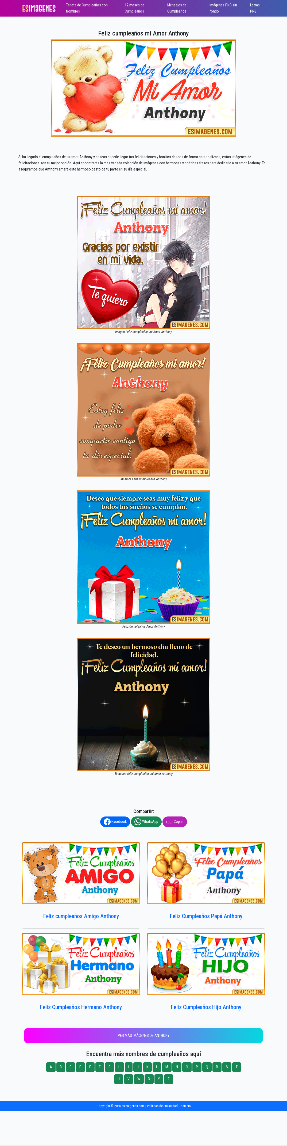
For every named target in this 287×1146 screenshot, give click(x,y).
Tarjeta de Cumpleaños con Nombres (87, 8)
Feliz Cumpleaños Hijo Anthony (206, 1007)
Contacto (185, 1106)
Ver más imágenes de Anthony (143, 1035)
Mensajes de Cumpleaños (177, 8)
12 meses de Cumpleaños (134, 8)
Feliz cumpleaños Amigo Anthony (81, 916)
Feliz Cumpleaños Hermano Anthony (81, 1007)
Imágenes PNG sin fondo (223, 8)
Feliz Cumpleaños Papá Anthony (206, 916)
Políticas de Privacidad (162, 1106)
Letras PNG (255, 8)
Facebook (115, 821)
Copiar (175, 821)
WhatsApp (146, 821)
